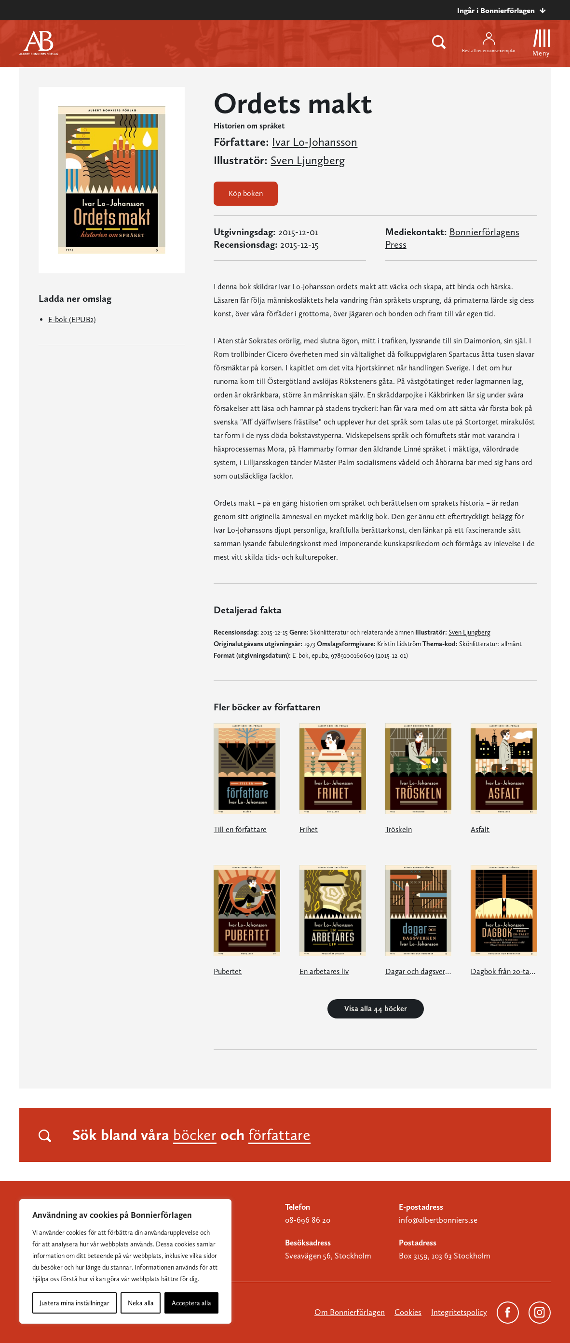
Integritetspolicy (459, 1312)
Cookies (407, 1312)
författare (279, 1135)
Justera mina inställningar (74, 1303)
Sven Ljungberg (308, 160)
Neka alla (141, 1303)
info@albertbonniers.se (438, 1220)
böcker (195, 1135)
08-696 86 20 (307, 1220)
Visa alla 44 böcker (375, 1008)
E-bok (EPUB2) (72, 319)
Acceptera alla (191, 1303)
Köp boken (246, 193)
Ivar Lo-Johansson (314, 142)
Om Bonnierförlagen (349, 1312)
